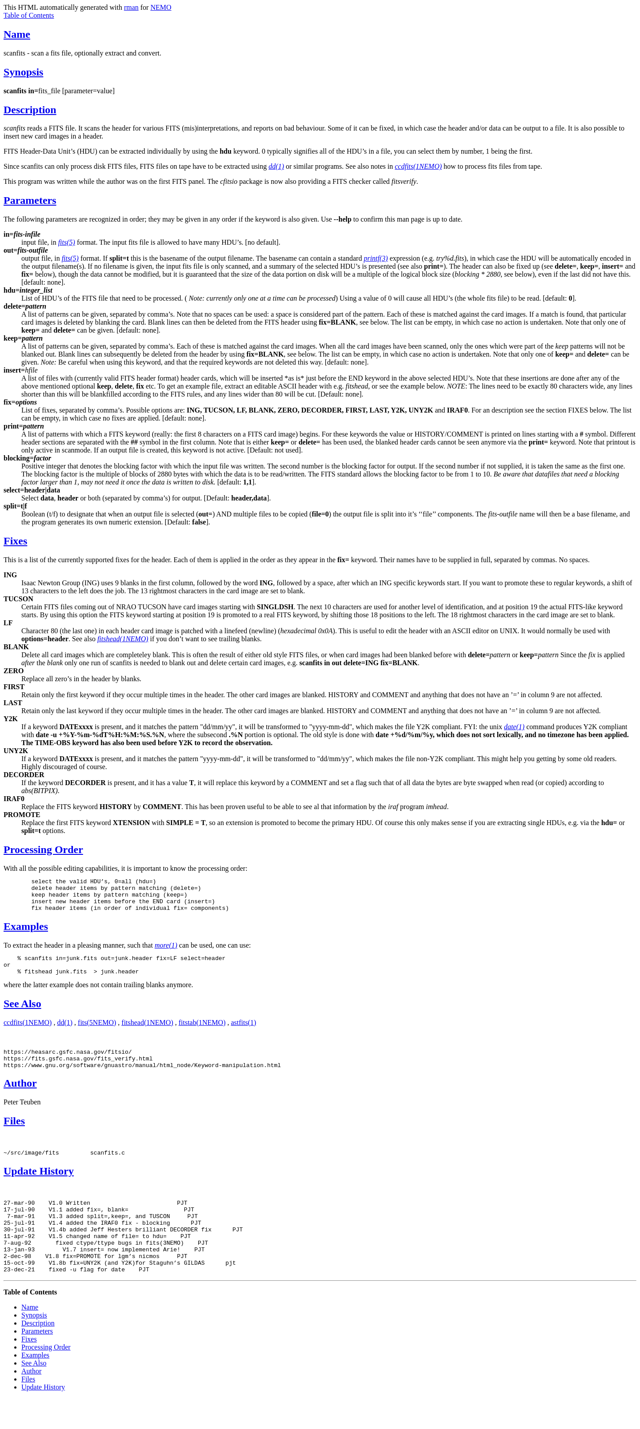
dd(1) (64, 1033)
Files (14, 1135)
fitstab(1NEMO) (202, 1033)
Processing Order (43, 849)
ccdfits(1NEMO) (28, 1033)
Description (30, 109)
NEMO (160, 7)
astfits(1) (243, 1033)
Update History (39, 1187)
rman (131, 7)
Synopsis (23, 72)
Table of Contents (29, 15)
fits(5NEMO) (97, 1033)
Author (20, 1098)
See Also (22, 1014)
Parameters (30, 200)
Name (17, 34)
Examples (26, 933)
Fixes (15, 541)
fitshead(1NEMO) (147, 1033)
